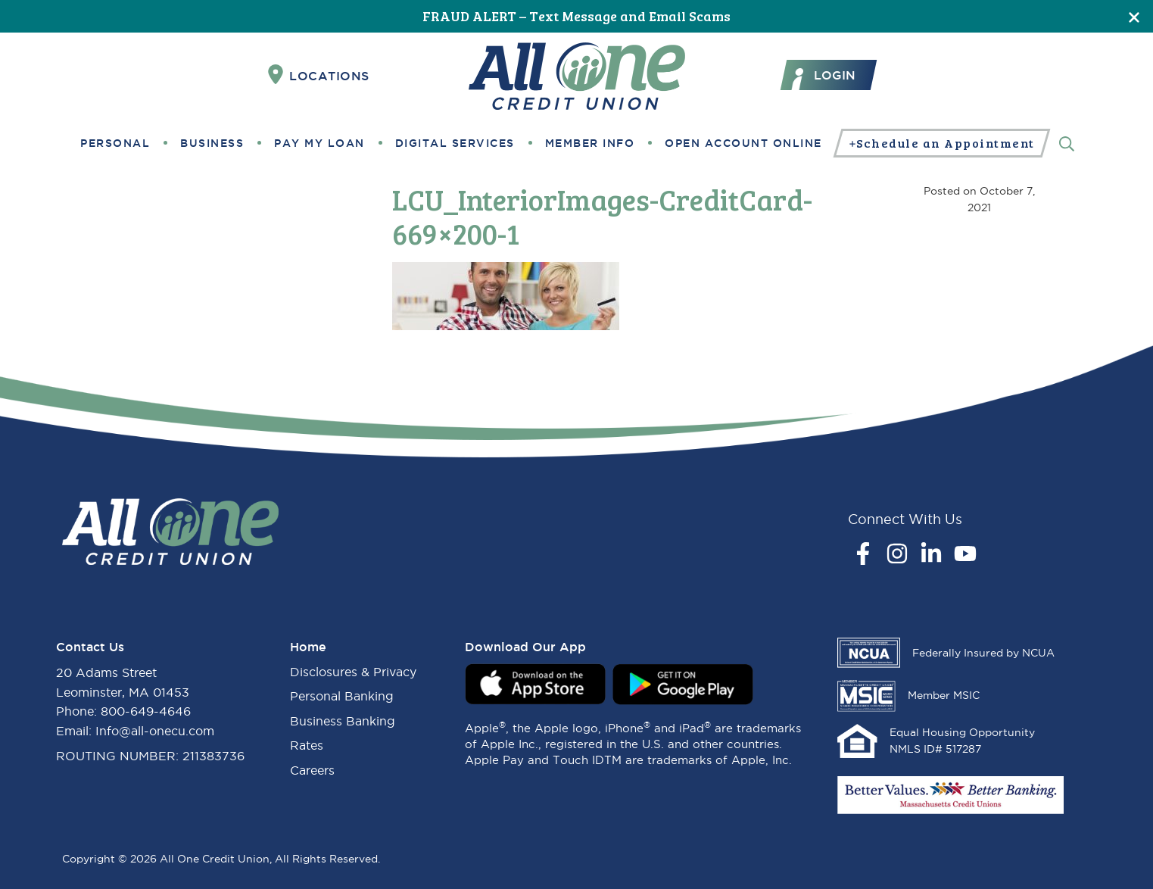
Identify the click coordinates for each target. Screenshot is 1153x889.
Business (212, 143)
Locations (318, 75)
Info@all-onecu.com (154, 731)
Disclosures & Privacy (353, 671)
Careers (312, 770)
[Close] (1134, 16)
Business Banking (342, 721)
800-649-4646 (146, 711)
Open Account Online (743, 143)
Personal (115, 143)
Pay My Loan (319, 143)
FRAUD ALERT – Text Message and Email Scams (576, 16)
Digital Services (455, 143)
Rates (306, 745)
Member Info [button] (590, 143)
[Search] (1066, 143)
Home (308, 646)
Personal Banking (342, 696)
